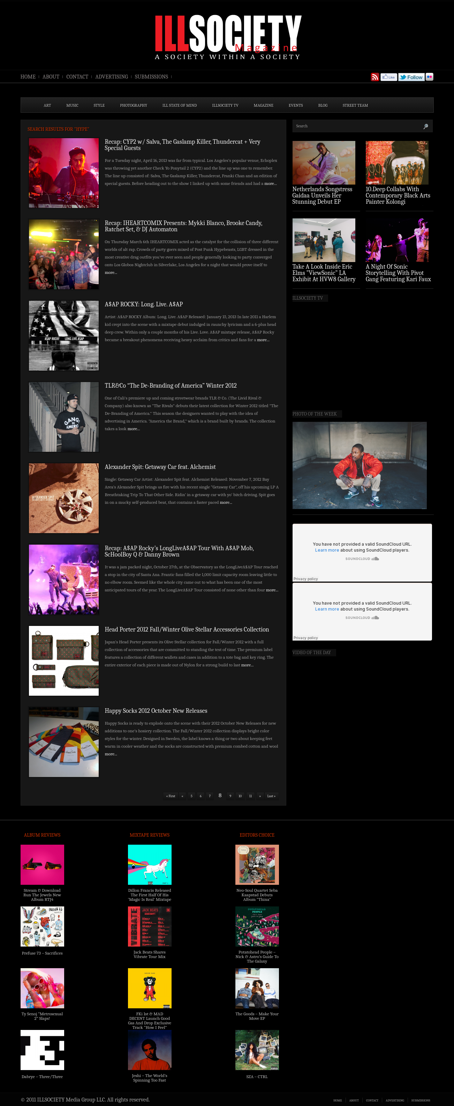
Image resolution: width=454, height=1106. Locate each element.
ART (47, 105)
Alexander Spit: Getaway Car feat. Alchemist (160, 467)
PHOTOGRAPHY (133, 105)
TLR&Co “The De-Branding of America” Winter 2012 (171, 385)
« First (170, 796)
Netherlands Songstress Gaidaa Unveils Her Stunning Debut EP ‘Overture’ (323, 199)
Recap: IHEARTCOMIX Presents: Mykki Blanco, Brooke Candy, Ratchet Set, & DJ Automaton (183, 226)
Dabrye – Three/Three (42, 1076)
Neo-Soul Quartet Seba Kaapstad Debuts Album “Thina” (257, 895)
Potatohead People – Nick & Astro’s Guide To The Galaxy (257, 956)
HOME (28, 77)
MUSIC (72, 105)
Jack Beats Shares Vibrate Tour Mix (150, 954)
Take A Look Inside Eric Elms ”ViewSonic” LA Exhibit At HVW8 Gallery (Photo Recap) (324, 276)
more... (270, 183)
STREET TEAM (355, 105)
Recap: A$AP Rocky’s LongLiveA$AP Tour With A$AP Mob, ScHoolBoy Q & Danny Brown (179, 551)
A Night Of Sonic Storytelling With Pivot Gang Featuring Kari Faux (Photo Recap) (398, 276)
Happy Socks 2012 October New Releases (156, 711)
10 (240, 796)
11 (250, 796)
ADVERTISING (111, 77)
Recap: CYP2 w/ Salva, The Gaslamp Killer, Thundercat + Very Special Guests (183, 145)
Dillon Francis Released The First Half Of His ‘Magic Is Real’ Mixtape (149, 895)
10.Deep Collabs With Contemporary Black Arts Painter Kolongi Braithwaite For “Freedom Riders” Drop (399, 202)
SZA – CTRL (257, 1076)
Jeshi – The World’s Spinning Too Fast (149, 1078)
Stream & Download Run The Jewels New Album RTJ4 (42, 895)
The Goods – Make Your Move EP (257, 1016)
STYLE (99, 105)
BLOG (323, 105)
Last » (271, 796)
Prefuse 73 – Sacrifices (42, 953)
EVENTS (296, 105)
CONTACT (77, 77)
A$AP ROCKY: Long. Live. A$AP (144, 304)
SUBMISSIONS (151, 77)
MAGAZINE (263, 105)
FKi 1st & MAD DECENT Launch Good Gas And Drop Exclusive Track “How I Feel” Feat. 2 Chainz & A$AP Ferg (149, 1025)
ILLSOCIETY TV (225, 105)
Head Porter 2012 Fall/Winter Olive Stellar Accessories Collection (187, 629)
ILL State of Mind (179, 105)
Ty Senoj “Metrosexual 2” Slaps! (42, 1016)
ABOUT (51, 77)
